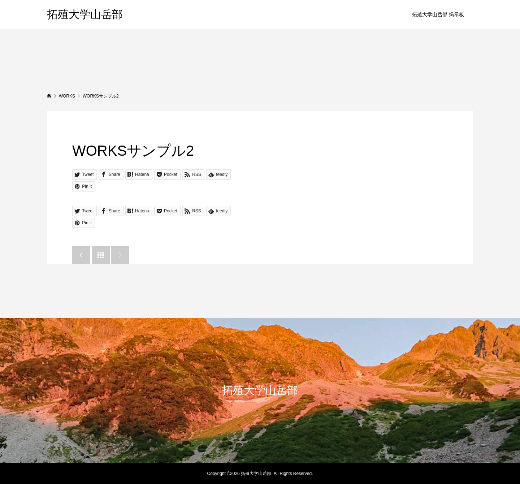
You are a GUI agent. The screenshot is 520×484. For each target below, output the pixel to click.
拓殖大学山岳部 (85, 14)
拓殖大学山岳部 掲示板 (438, 14)
